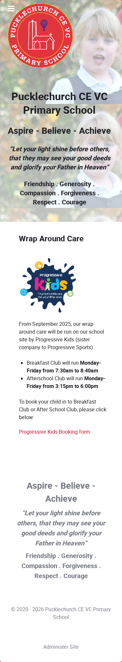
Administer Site (61, 647)
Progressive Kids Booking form (54, 432)
